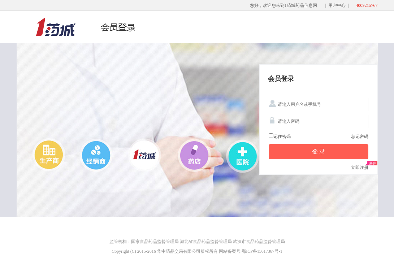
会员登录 (281, 78)
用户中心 (337, 5)
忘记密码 (359, 136)
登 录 (318, 151)
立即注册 (359, 167)
